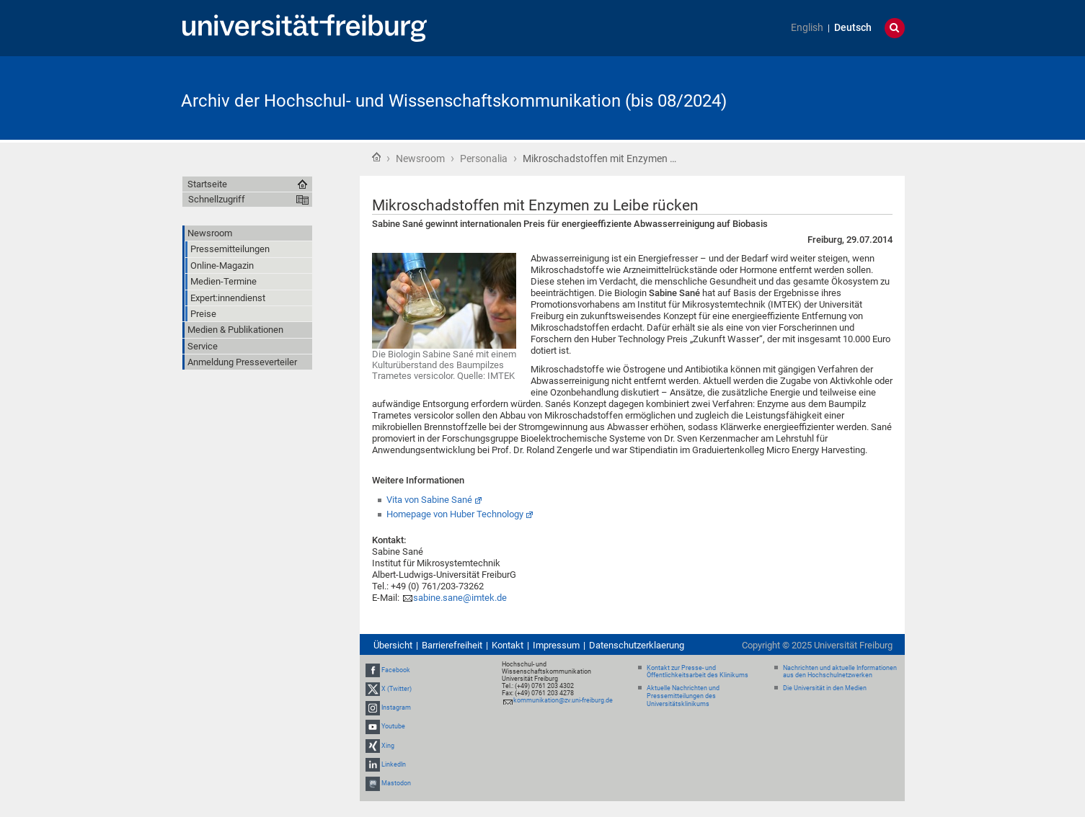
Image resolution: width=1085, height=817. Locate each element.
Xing (387, 745)
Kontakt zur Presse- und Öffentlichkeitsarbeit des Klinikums (697, 671)
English (807, 28)
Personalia (484, 158)
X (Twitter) (396, 688)
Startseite (376, 157)
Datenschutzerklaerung (636, 645)
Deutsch (853, 28)
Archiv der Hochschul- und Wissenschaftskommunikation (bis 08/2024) (454, 101)
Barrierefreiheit (452, 645)
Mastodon (396, 783)
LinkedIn (393, 764)
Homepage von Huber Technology (454, 514)
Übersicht (392, 645)
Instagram (396, 707)
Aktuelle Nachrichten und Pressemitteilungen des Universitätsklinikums (683, 695)
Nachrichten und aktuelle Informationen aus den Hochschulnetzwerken (840, 671)
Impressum (556, 645)
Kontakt (507, 645)
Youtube (393, 726)
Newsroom (420, 158)
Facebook (395, 670)
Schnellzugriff (216, 199)
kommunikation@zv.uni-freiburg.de (563, 700)
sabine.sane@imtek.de (460, 597)
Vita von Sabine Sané (429, 499)
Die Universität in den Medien (825, 688)
